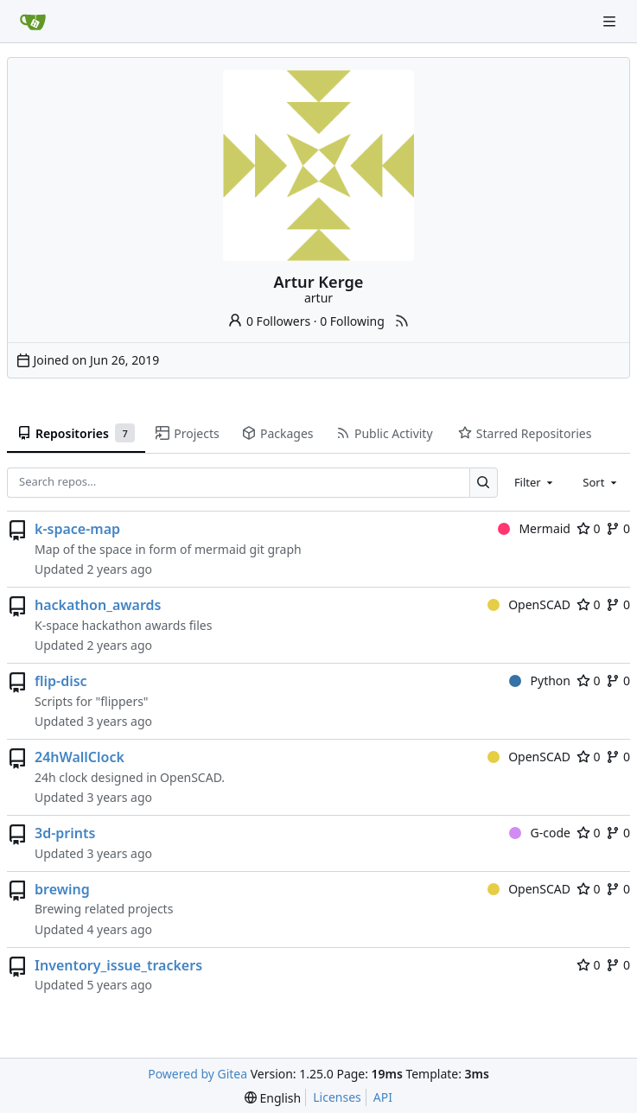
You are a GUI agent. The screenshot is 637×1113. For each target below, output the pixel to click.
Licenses (337, 1097)
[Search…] (483, 482)
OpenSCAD (528, 604)
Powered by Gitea (197, 1073)
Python (539, 680)
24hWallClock (79, 757)
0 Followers (268, 321)
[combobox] (535, 482)
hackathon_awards (98, 605)
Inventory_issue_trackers (118, 965)
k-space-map (77, 528)
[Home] (33, 21)
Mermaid (534, 528)
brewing (62, 889)
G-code (539, 832)
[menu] (273, 1098)
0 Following (352, 321)
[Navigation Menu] (611, 21)
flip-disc (61, 681)
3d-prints (65, 833)
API (382, 1097)
